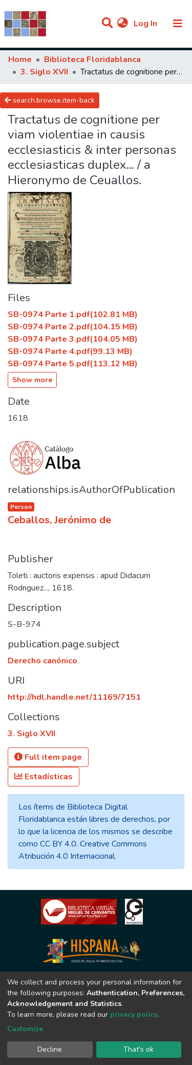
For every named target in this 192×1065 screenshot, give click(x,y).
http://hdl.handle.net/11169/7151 (74, 697)
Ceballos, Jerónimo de (59, 520)
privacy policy (134, 1014)
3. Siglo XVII (44, 71)
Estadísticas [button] (43, 776)
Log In (146, 23)
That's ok (138, 1049)
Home (20, 59)
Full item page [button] (48, 757)
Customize (25, 1029)
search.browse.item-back (50, 100)
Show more (32, 380)
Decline (49, 1049)
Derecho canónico (42, 660)
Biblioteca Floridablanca (92, 59)
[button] (123, 23)
